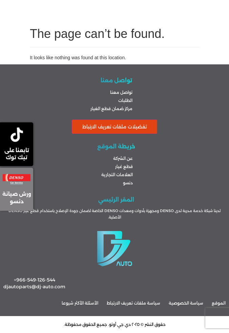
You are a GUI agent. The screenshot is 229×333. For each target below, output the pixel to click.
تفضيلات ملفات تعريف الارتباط (114, 127)
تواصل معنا (121, 92)
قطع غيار (124, 166)
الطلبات (125, 100)
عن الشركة (123, 158)
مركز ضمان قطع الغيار (111, 108)
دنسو (128, 182)
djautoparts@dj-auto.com (34, 287)
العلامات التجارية (117, 174)
